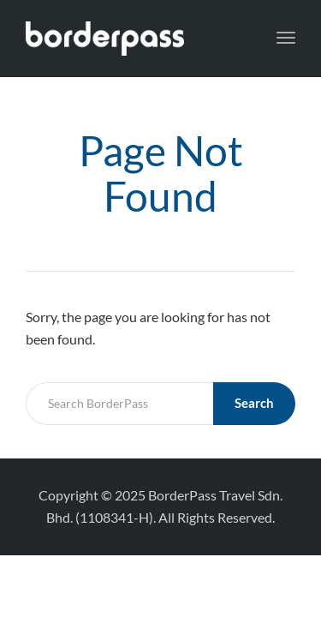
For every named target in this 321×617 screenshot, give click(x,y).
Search (254, 402)
